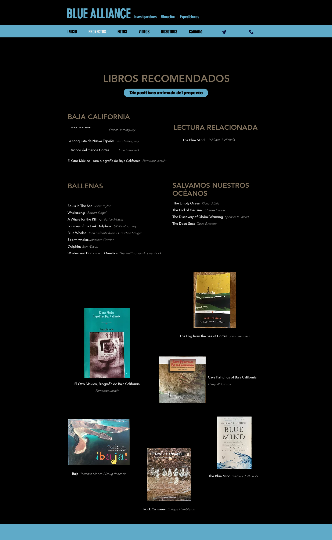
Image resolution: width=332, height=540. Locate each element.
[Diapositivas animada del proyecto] (166, 93)
